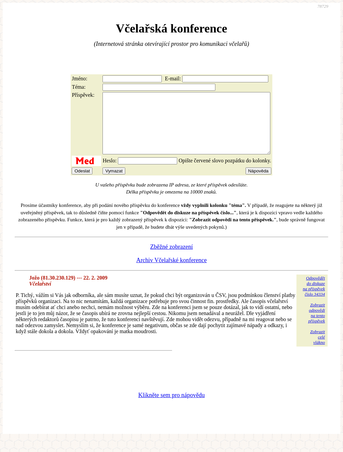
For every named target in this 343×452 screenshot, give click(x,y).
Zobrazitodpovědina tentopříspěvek (316, 324)
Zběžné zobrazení (171, 258)
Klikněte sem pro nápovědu (171, 407)
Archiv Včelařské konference (171, 272)
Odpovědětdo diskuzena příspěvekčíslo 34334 (314, 298)
